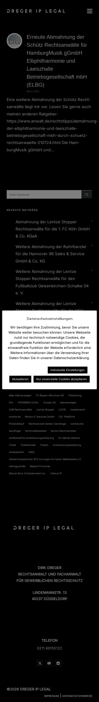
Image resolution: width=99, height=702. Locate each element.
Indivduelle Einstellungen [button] (67, 370)
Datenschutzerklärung (24, 370)
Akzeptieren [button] (20, 379)
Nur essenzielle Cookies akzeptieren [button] (61, 379)
